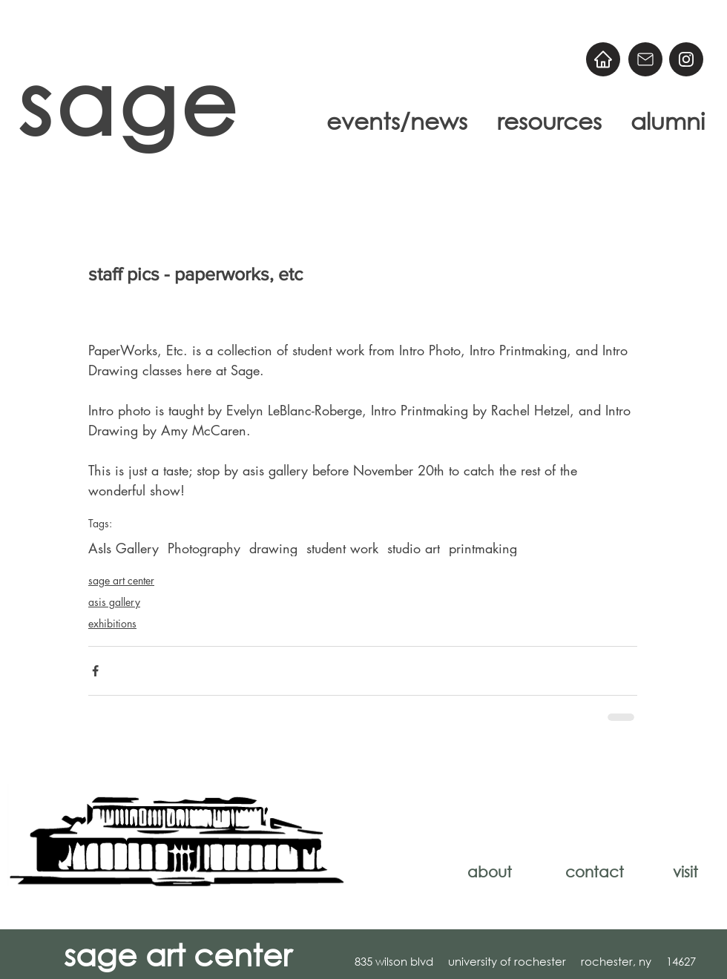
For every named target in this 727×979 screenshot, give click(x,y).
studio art (413, 548)
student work (342, 548)
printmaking (483, 548)
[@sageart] (686, 59)
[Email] (645, 59)
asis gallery (114, 602)
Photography (204, 548)
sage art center (121, 580)
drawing (273, 548)
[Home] (603, 59)
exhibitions (112, 623)
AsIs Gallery (123, 548)
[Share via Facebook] (95, 671)
